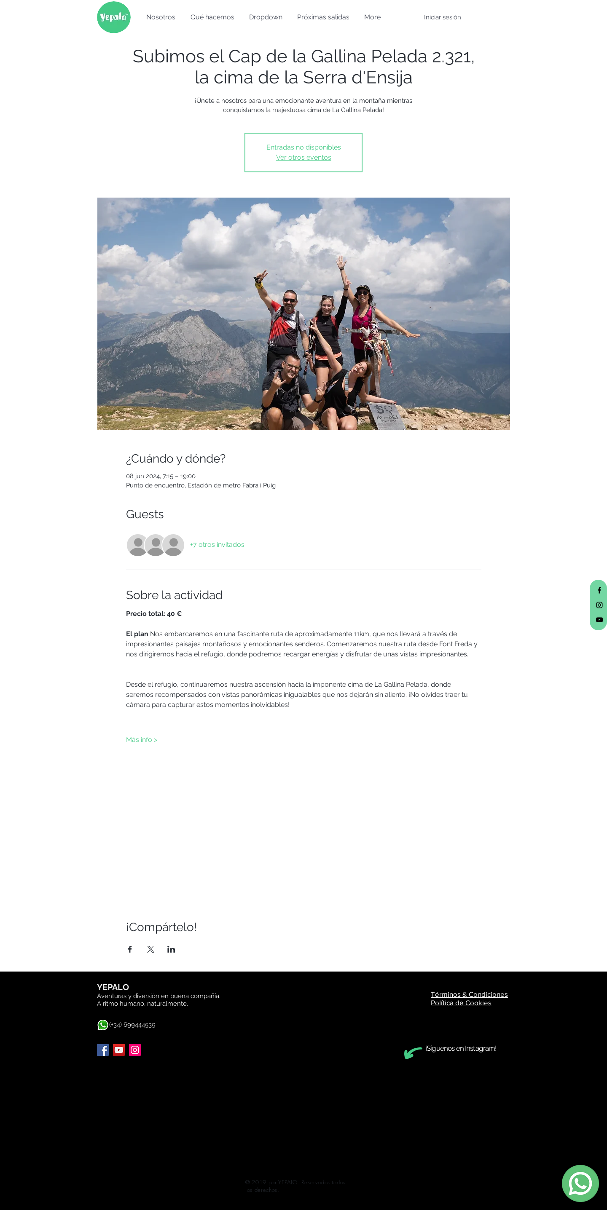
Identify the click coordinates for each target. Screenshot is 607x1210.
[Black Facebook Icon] (599, 590)
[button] (159, 17)
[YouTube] (119, 1050)
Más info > (141, 740)
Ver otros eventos (303, 157)
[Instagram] (135, 1050)
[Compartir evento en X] (151, 949)
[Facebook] (103, 1050)
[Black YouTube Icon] (599, 620)
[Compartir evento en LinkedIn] (171, 949)
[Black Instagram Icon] (599, 605)
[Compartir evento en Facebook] (130, 949)
